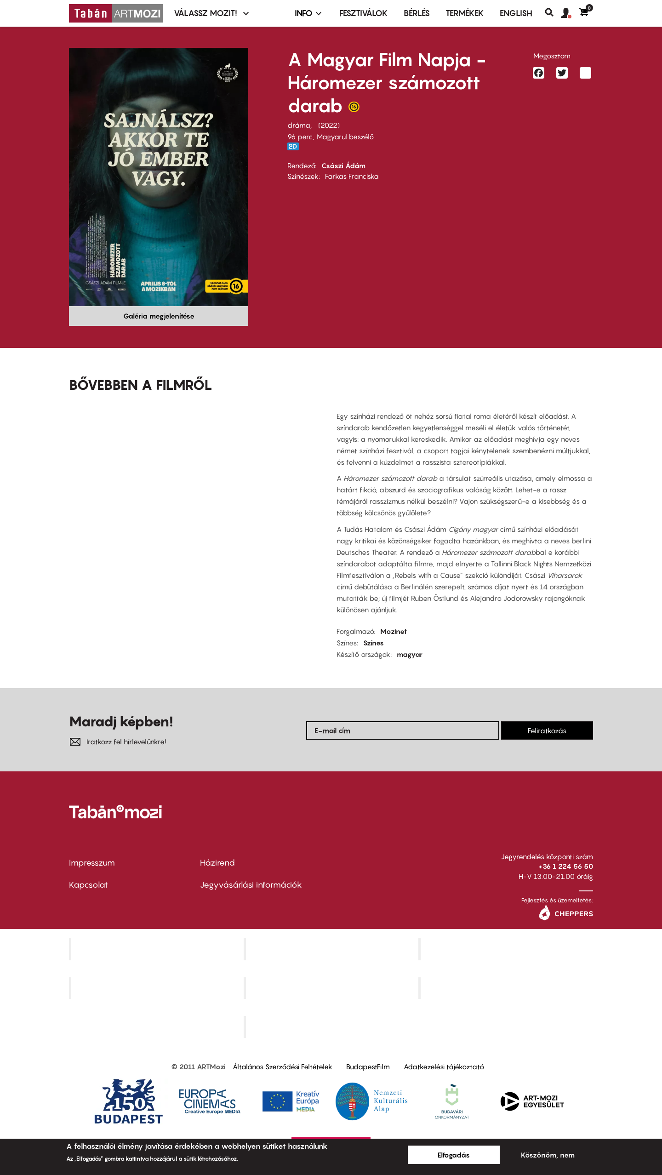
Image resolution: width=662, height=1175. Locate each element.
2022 (328, 125)
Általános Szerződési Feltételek (282, 1066)
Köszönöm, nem (548, 1155)
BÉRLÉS (417, 13)
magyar (409, 654)
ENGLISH (516, 13)
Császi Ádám (343, 165)
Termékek (464, 13)
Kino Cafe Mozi (332, 949)
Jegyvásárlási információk (251, 885)
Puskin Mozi (157, 988)
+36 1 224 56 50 (565, 866)
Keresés (553, 12)
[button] (570, 13)
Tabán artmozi (507, 988)
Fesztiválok (363, 13)
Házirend (217, 862)
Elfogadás (454, 1155)
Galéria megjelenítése (158, 316)
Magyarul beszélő (345, 136)
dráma (298, 125)
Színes (373, 643)
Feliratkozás (547, 730)
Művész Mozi (507, 949)
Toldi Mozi (332, 1027)
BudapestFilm (368, 1066)
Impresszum (92, 862)
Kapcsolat (88, 885)
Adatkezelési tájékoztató (444, 1066)
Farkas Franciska (352, 176)
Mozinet (393, 631)
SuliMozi (332, 988)
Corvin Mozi (157, 949)
